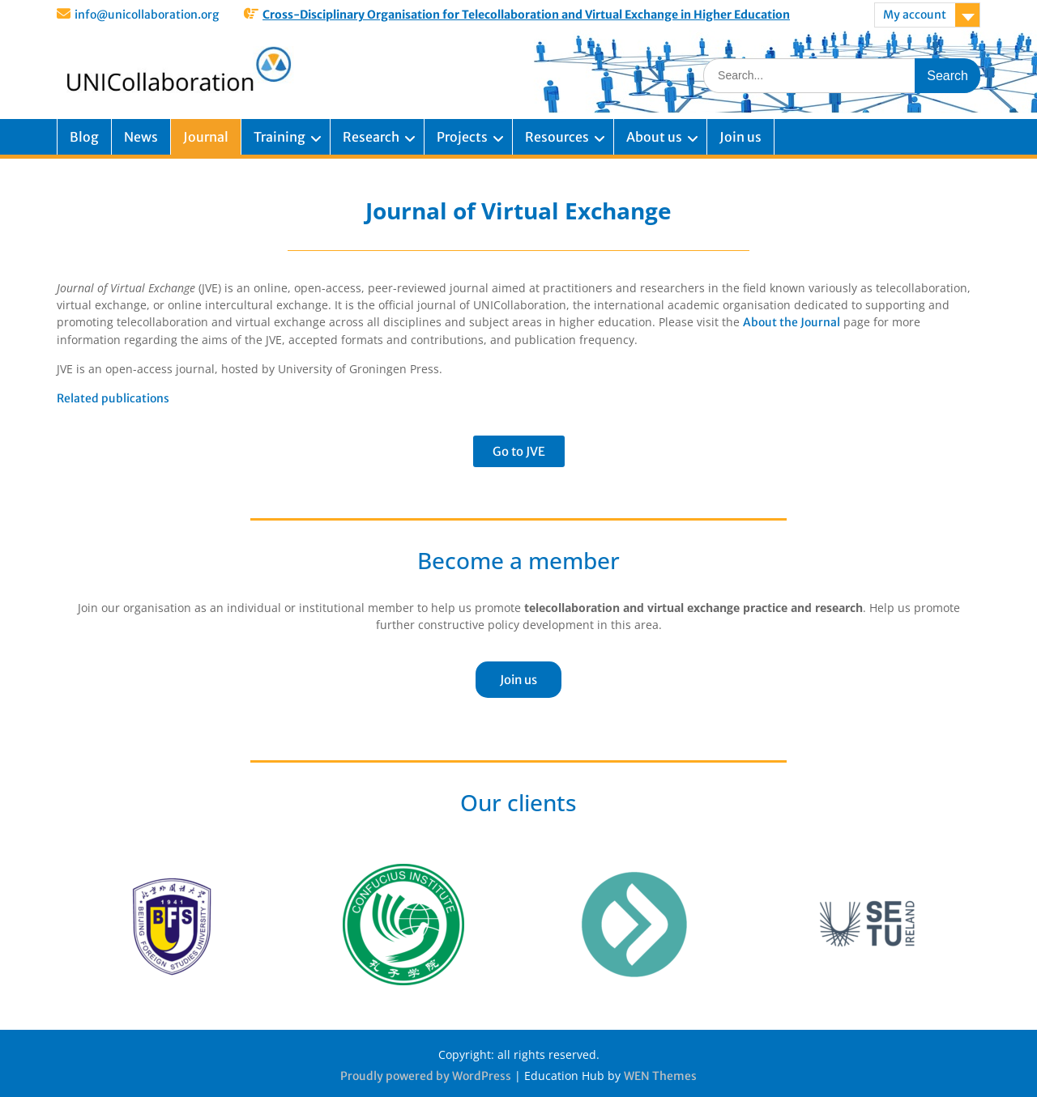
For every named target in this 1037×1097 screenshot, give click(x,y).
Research (371, 137)
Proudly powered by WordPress (425, 1076)
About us (654, 137)
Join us (740, 137)
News (141, 137)
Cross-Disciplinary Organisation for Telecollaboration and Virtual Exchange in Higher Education (526, 14)
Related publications (113, 398)
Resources (557, 137)
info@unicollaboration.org (147, 14)
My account (914, 14)
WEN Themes (660, 1076)
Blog (84, 137)
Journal (205, 137)
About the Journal (791, 322)
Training (279, 137)
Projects (462, 137)
